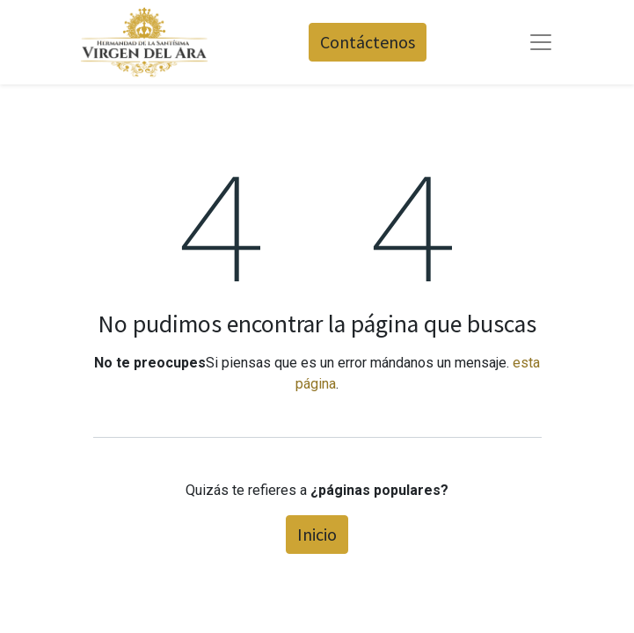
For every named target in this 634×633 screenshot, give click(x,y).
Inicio (317, 534)
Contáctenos (367, 42)
